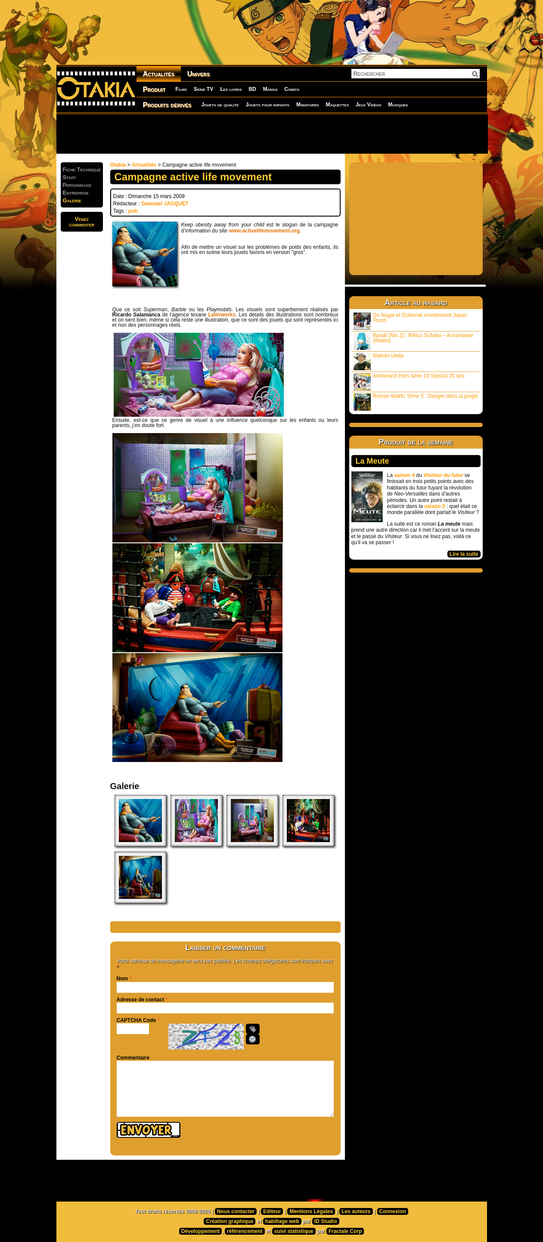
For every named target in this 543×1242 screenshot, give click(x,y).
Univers (198, 73)
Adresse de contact (140, 1000)
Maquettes (337, 105)
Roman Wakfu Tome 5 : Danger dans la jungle (416, 402)
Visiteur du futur (443, 475)
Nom (122, 979)
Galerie (72, 200)
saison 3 (434, 506)
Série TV (203, 89)
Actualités (158, 73)
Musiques (398, 105)
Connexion (392, 1211)
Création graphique (229, 1221)
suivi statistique (293, 1231)
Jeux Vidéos (368, 105)
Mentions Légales (311, 1211)
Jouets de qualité (220, 105)
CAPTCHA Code (136, 1020)
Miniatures (307, 105)
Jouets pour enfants (267, 105)
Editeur (272, 1211)
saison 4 (404, 475)
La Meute (372, 461)
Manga (270, 89)
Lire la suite (464, 554)
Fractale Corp (345, 1231)
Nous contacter (235, 1211)
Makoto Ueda (378, 361)
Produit (154, 89)
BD (252, 89)
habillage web (282, 1221)
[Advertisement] (271, 133)
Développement (200, 1231)
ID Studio (325, 1221)
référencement (245, 1231)
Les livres (231, 89)
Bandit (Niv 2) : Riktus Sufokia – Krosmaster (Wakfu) (414, 341)
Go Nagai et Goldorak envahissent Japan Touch (410, 321)
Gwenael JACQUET (165, 204)
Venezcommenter (81, 221)
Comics (291, 89)
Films (180, 89)
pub (133, 211)
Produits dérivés (167, 104)
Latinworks (222, 315)
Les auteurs (355, 1211)
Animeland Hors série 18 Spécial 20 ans (409, 381)
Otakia (118, 165)
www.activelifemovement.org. (265, 231)
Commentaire (133, 1058)
